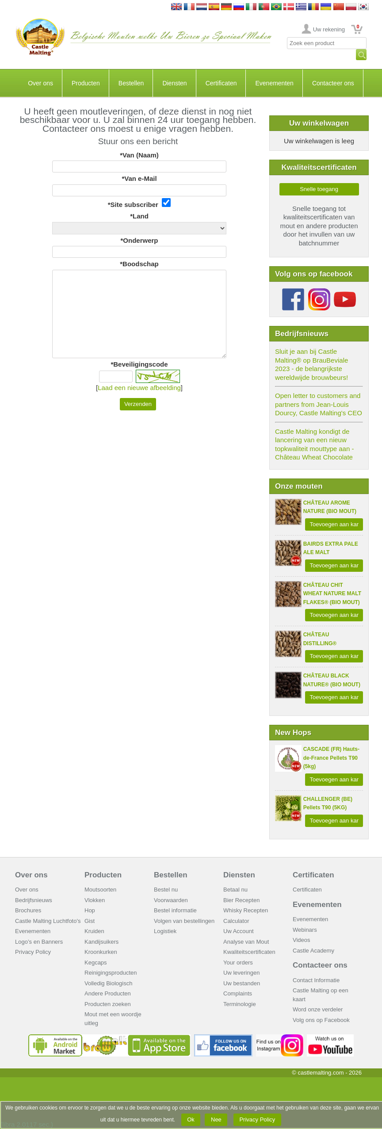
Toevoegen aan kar (334, 524)
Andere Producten (107, 993)
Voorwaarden (171, 900)
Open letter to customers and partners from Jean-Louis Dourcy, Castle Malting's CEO (318, 404)
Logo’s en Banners (39, 941)
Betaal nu (235, 889)
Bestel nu (166, 889)
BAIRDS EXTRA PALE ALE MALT (330, 548)
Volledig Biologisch (108, 983)
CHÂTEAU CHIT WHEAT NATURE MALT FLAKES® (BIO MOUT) (332, 593)
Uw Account (238, 931)
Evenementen (274, 83)
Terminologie (239, 1004)
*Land (139, 216)
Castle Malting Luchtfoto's (47, 921)
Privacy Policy (33, 952)
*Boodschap (139, 264)
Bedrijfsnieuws (33, 900)
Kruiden (94, 931)
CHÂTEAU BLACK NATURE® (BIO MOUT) (331, 680)
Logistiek (165, 931)
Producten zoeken (107, 1004)
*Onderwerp (139, 240)
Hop (89, 910)
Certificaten (221, 83)
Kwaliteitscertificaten (249, 952)
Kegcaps (95, 962)
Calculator (236, 921)
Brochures (28, 910)
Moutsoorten (100, 889)
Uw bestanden (241, 983)
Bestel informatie (175, 910)
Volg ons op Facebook (321, 1020)
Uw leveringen (241, 972)
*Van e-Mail (139, 178)
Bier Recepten (241, 900)
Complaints (237, 993)
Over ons (40, 83)
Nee (216, 1119)
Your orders (238, 962)
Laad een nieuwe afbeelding (139, 387)
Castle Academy (313, 950)
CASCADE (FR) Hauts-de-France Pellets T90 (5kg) (331, 757)
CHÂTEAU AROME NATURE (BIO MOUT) (329, 507)
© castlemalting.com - (327, 1072)
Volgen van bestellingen (184, 921)
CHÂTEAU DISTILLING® (320, 639)
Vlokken (94, 900)
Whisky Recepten (245, 910)
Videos (301, 940)
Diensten (174, 83)
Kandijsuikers (101, 941)
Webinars (305, 929)
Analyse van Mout (246, 941)
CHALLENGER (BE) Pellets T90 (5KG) (327, 803)
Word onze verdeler (318, 1009)
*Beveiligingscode (139, 364)
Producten (86, 83)
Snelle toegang (319, 189)
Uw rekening (329, 29)
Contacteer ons (333, 83)
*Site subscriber (139, 203)
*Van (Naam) (139, 155)
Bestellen (131, 83)
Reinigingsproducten (110, 972)
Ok (191, 1119)
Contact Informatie (316, 980)
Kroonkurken (100, 952)
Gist (89, 921)
